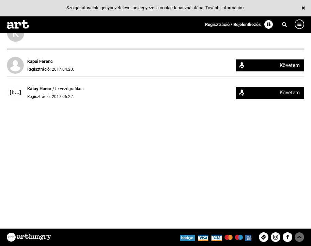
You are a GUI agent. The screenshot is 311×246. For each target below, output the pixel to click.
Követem (290, 65)
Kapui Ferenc (40, 61)
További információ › (225, 7)
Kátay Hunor (39, 88)
